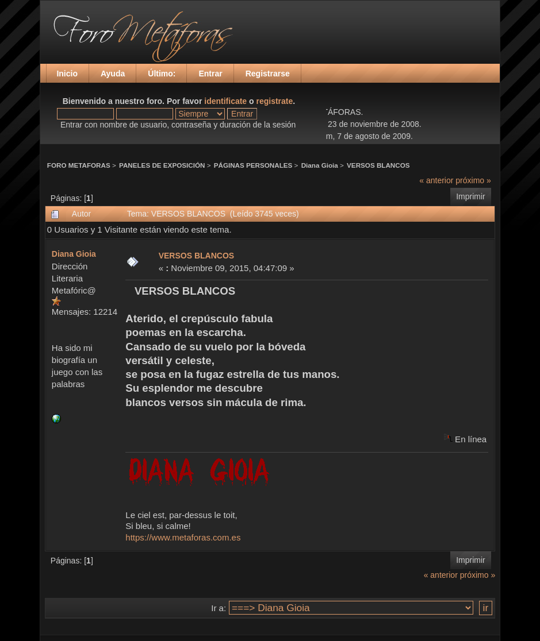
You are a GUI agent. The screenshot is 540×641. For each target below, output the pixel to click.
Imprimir (470, 196)
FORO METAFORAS (78, 165)
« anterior (436, 180)
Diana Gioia (319, 165)
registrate (274, 101)
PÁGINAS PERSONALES (253, 165)
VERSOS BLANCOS (378, 165)
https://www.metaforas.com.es (182, 537)
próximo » (473, 180)
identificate (225, 101)
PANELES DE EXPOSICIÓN (162, 165)
